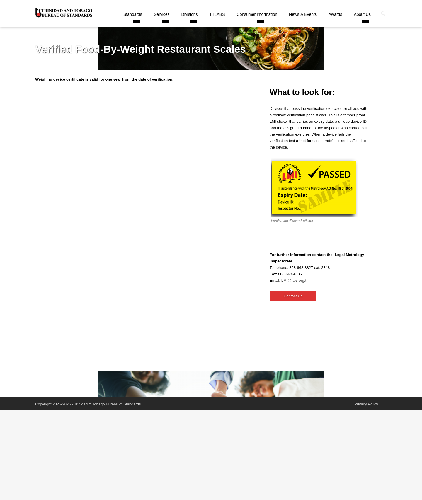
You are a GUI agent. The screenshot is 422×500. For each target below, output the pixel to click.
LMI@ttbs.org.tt (294, 280)
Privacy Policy (366, 404)
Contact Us (293, 296)
